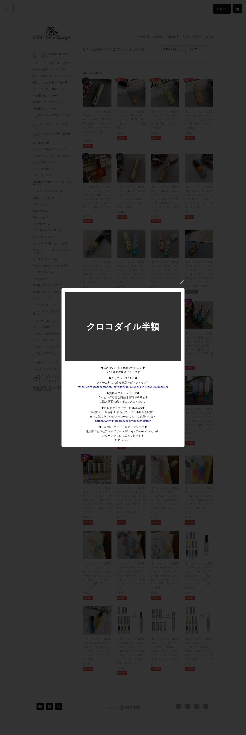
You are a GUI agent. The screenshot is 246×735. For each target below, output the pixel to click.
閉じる (182, 282)
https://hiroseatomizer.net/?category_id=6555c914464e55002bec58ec (123, 386)
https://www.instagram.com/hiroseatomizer (123, 420)
